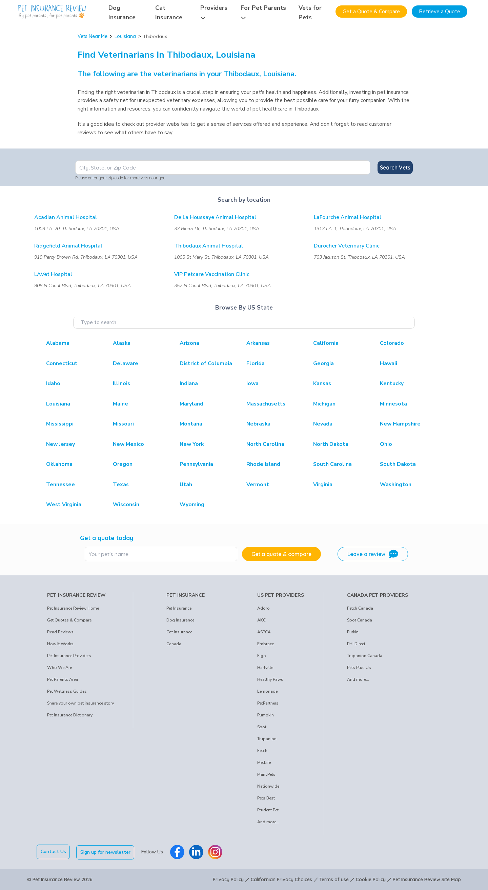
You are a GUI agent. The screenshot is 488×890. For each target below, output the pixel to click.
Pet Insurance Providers (69, 655)
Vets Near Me (92, 36)
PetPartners (268, 703)
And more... (268, 822)
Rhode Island (263, 464)
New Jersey (60, 444)
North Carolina (265, 444)
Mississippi (60, 424)
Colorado (392, 343)
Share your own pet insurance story (80, 703)
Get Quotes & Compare (69, 620)
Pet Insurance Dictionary (70, 715)
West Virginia (63, 504)
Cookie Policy (371, 879)
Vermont (257, 484)
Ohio (386, 444)
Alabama (57, 343)
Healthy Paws (270, 679)
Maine (120, 404)
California (326, 343)
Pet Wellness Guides (67, 691)
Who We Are (59, 667)
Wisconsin (126, 504)
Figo (261, 655)
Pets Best (266, 798)
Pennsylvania (196, 464)
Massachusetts (265, 404)
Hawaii (388, 363)
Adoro (263, 608)
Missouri (123, 424)
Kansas (322, 383)
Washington (395, 484)
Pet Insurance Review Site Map (427, 879)
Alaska (121, 343)
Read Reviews (60, 632)
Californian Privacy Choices (281, 879)
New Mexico (128, 444)
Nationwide (268, 786)
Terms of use (334, 879)
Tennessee (60, 484)
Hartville (265, 667)
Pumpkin (265, 715)
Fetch (262, 750)
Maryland (191, 404)
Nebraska (258, 424)
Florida (255, 363)
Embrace (265, 644)
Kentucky (392, 383)
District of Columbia (206, 363)
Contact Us (53, 851)
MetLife (264, 762)
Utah (186, 484)
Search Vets (395, 167)
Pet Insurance (178, 608)
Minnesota (393, 404)
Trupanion (267, 738)
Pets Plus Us (359, 667)
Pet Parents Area (62, 679)
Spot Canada (359, 620)
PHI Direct (356, 644)
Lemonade (267, 691)
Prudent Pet (268, 810)
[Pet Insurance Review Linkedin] (197, 852)
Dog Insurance (180, 620)
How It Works (60, 644)
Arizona (189, 343)
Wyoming (192, 504)
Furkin (353, 632)
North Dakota (330, 444)
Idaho (53, 383)
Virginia (322, 484)
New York (192, 444)
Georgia (323, 363)
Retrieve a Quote (439, 11)
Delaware (125, 363)
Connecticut (62, 363)
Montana (191, 424)
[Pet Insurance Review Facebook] (178, 852)
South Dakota (398, 464)
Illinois (121, 383)
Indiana (189, 383)
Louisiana (125, 36)
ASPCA (264, 632)
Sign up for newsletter (106, 851)
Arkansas (258, 343)
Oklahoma (59, 464)
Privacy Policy (228, 879)
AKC (261, 620)
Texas (121, 484)
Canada (173, 644)
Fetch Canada (360, 608)
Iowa (252, 383)
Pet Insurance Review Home (73, 608)
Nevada (322, 424)
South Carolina (332, 464)
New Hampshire (400, 424)
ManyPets (266, 774)
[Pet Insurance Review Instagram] (216, 852)
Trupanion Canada (364, 655)
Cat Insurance (179, 632)
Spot (261, 727)
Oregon (123, 464)
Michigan (324, 404)
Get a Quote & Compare (371, 11)
